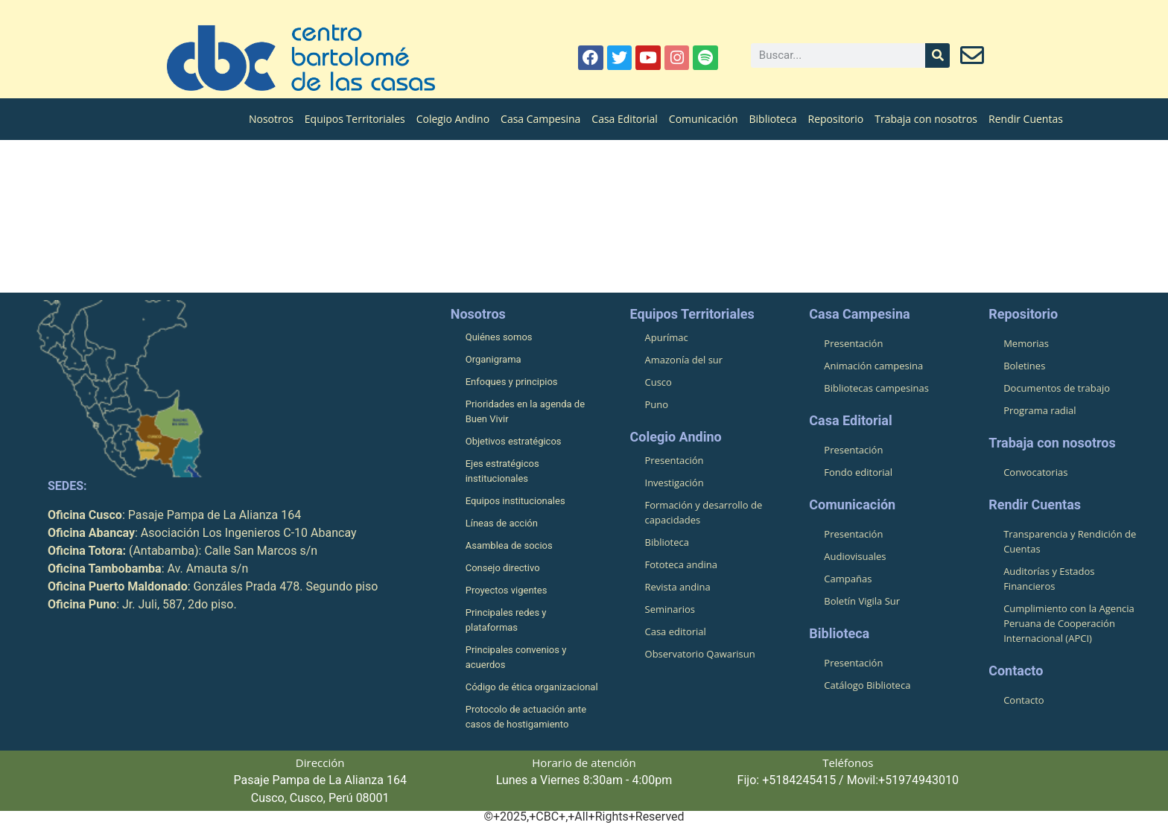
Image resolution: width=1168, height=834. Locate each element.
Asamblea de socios (509, 546)
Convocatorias (1035, 473)
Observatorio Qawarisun (700, 654)
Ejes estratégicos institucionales (502, 472)
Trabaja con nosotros (926, 119)
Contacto (1023, 700)
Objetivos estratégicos (514, 442)
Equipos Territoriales (355, 119)
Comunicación (703, 119)
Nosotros (271, 119)
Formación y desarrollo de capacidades (704, 513)
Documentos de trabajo (1056, 388)
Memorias (1026, 344)
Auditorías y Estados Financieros (1048, 579)
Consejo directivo (503, 568)
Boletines (1024, 366)
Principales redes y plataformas (506, 621)
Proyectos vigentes (507, 590)
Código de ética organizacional (532, 687)
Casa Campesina (540, 119)
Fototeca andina (681, 565)
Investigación (674, 483)
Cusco (658, 382)
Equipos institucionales (515, 501)
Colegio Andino (452, 119)
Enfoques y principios (512, 382)
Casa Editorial (624, 119)
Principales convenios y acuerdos (516, 658)
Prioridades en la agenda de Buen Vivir (525, 412)
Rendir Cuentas (1025, 119)
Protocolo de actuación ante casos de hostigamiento (526, 717)
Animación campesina (873, 366)
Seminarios (670, 610)
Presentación (674, 461)
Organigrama (493, 360)
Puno (657, 405)
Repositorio (835, 119)
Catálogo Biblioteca (867, 686)
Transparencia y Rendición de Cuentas (1069, 542)
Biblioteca (773, 119)
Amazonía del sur (684, 360)
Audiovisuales (855, 557)
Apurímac (666, 338)
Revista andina (678, 587)
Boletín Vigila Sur (862, 601)
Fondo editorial (858, 473)
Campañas (848, 579)
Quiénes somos (499, 337)
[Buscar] (937, 55)
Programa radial (1039, 411)
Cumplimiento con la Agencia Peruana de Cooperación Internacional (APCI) (1068, 624)
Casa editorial (675, 632)
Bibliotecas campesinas (876, 388)
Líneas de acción (502, 523)
